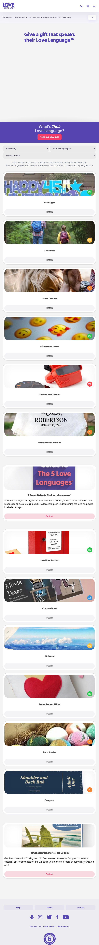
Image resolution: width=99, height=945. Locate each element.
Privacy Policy (49, 926)
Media (49, 907)
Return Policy (63, 926)
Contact (80, 907)
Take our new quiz (49, 137)
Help (18, 907)
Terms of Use (35, 926)
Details (49, 212)
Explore (49, 516)
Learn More (66, 17)
